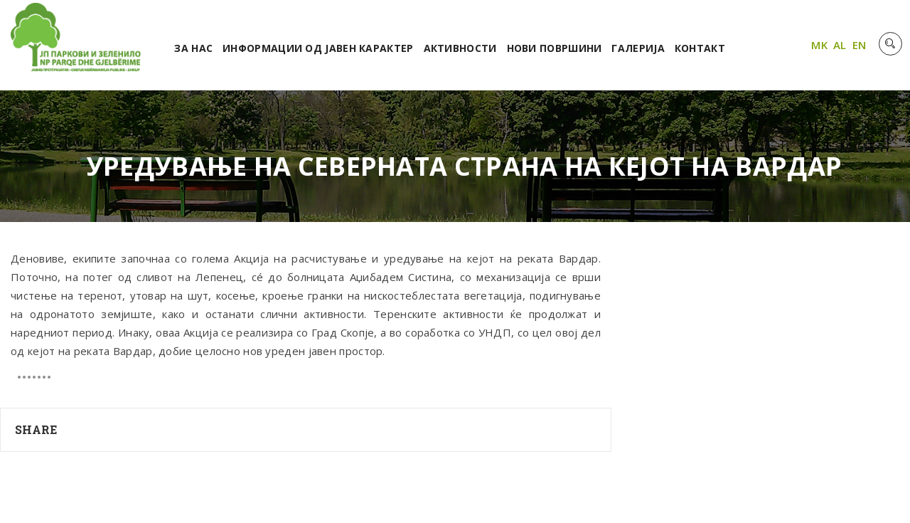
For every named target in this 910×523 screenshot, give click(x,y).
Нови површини (554, 48)
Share (36, 429)
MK (819, 45)
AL (840, 45)
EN (859, 45)
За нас (193, 48)
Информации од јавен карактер (318, 48)
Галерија (637, 48)
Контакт (700, 48)
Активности (460, 48)
